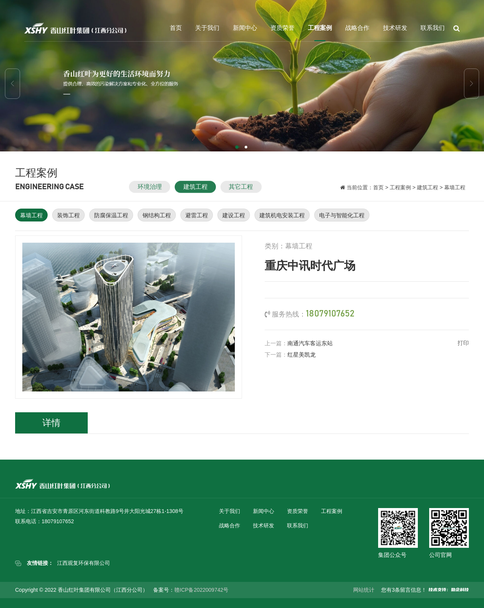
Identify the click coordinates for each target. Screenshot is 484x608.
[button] (237, 147)
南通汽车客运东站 (310, 343)
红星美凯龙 (301, 354)
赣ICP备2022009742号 (201, 590)
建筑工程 (195, 192)
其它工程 (241, 192)
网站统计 (363, 590)
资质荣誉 (282, 28)
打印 (463, 343)
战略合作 (357, 28)
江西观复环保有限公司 (83, 563)
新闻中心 (245, 28)
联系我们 (432, 28)
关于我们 (207, 28)
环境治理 (150, 192)
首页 (176, 28)
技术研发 (395, 28)
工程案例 (320, 28)
